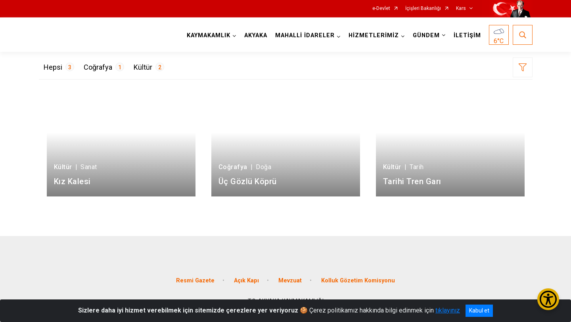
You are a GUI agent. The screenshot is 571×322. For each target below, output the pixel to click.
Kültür (149, 67)
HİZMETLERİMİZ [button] (374, 35)
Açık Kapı (246, 280)
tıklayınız (447, 310)
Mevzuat (290, 280)
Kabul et (479, 310)
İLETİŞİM (467, 35)
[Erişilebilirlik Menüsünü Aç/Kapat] (548, 299)
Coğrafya (104, 67)
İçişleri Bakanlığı (423, 8)
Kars (461, 8)
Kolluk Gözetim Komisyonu (358, 280)
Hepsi (59, 67)
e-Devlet (381, 8)
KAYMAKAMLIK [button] (208, 35)
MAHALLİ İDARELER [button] (305, 35)
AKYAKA (255, 35)
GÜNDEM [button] (426, 35)
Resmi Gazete (195, 280)
